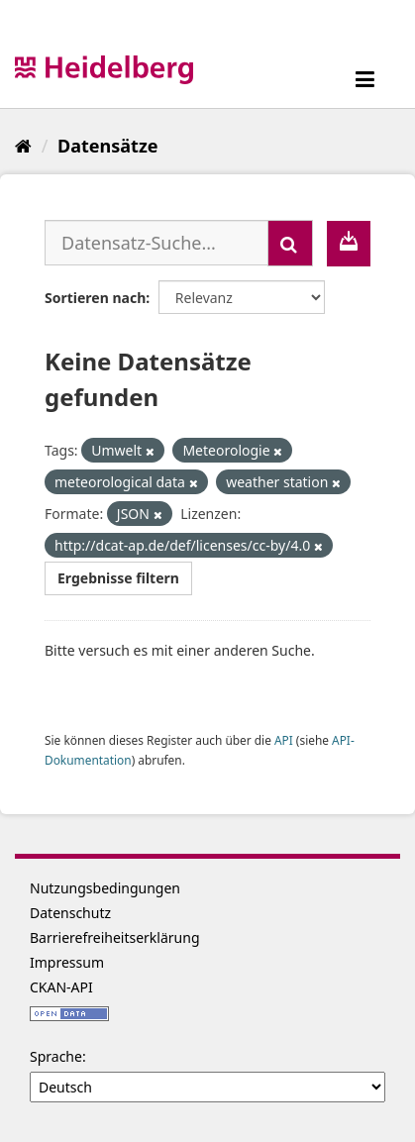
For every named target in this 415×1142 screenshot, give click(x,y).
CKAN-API (61, 987)
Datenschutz (70, 912)
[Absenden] (290, 243)
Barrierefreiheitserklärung (115, 937)
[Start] (23, 145)
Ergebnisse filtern (118, 578)
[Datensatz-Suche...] (156, 242)
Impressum (67, 962)
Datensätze (107, 145)
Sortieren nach (95, 297)
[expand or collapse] (365, 78)
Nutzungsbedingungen (105, 888)
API (283, 740)
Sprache (56, 1056)
